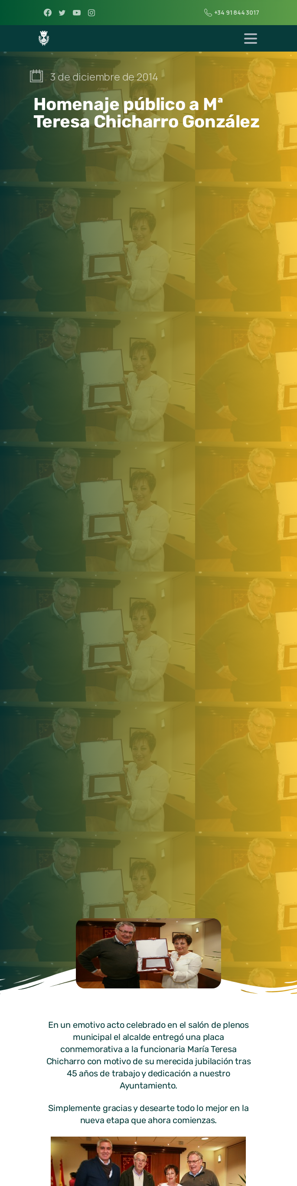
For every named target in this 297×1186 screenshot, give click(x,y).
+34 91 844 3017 (231, 12)
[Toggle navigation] (250, 38)
